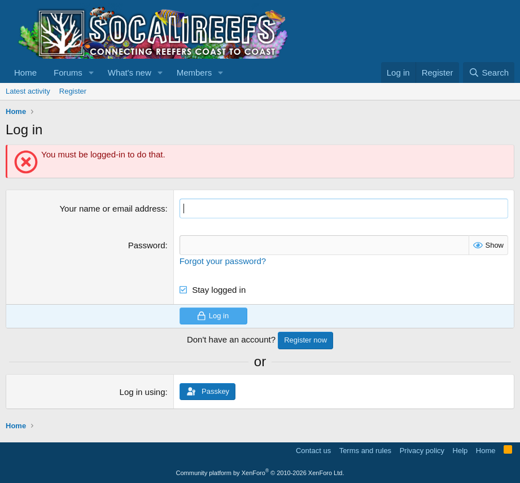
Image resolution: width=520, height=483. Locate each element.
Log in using (142, 392)
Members (194, 72)
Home (25, 72)
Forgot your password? (223, 261)
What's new (129, 72)
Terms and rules (365, 450)
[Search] (488, 72)
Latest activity (28, 91)
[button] (91, 72)
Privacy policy (422, 450)
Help (460, 450)
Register (72, 91)
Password (146, 245)
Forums (68, 72)
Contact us (313, 450)
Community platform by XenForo (260, 472)
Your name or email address (112, 208)
